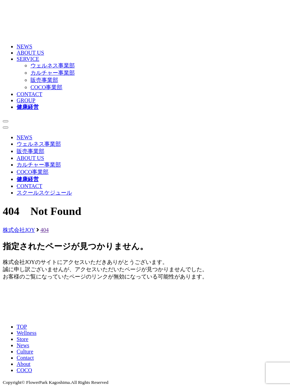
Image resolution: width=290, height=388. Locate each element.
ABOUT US (30, 53)
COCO (24, 370)
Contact (25, 358)
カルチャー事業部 (52, 73)
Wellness (26, 333)
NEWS (24, 46)
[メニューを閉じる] (5, 127)
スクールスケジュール (44, 193)
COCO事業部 (46, 87)
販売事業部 (44, 80)
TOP (22, 327)
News (23, 345)
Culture (25, 351)
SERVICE (28, 59)
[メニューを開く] (5, 121)
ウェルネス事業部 (52, 65)
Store (22, 339)
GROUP (26, 100)
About (23, 364)
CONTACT (29, 94)
